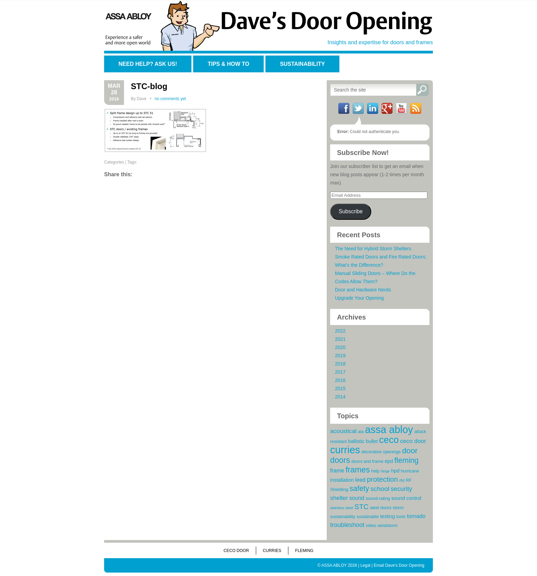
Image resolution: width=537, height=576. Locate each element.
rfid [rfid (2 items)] (401, 480)
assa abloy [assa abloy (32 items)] (389, 429)
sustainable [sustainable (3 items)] (368, 516)
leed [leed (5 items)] (360, 480)
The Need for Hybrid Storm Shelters (373, 248)
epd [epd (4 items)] (389, 461)
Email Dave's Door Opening (399, 565)
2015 (340, 388)
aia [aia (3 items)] (361, 431)
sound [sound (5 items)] (356, 498)
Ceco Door (236, 550)
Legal (365, 565)
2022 (340, 331)
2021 (340, 339)
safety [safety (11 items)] (359, 488)
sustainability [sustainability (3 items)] (342, 516)
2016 (340, 380)
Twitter (358, 108)
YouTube (401, 108)
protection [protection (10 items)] (382, 479)
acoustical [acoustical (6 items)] (343, 431)
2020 (340, 347)
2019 (340, 355)
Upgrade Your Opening (359, 298)
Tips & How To (228, 64)
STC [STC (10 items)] (361, 507)
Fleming (304, 550)
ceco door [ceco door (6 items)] (413, 440)
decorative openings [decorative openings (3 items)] (381, 451)
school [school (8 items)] (380, 488)
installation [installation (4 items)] (342, 480)
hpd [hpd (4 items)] (395, 470)
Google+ (387, 108)
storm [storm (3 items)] (398, 507)
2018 (340, 364)
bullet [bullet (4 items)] (372, 441)
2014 (340, 396)
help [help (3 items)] (375, 470)
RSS (415, 108)
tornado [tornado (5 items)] (416, 516)
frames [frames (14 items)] (358, 469)
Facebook (343, 108)
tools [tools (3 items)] (400, 516)
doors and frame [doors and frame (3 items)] (367, 461)
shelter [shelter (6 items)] (339, 497)
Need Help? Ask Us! (147, 64)
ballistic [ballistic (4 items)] (356, 441)
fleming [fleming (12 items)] (406, 460)
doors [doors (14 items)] (340, 460)
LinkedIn (372, 108)
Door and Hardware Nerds (363, 289)
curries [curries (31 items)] (345, 449)
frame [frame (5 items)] (337, 470)
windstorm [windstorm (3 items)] (388, 525)
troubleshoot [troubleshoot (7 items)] (347, 524)
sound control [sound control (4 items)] (406, 498)
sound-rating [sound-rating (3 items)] (377, 498)
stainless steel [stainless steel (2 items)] (341, 508)
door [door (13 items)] (409, 450)
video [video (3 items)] (371, 525)
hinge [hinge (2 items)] (385, 471)
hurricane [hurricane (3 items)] (410, 470)
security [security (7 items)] (401, 488)
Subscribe (351, 211)
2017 (340, 372)
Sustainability (302, 64)
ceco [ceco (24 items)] (389, 439)
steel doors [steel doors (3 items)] (380, 507)
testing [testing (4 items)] (387, 516)
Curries (272, 550)
